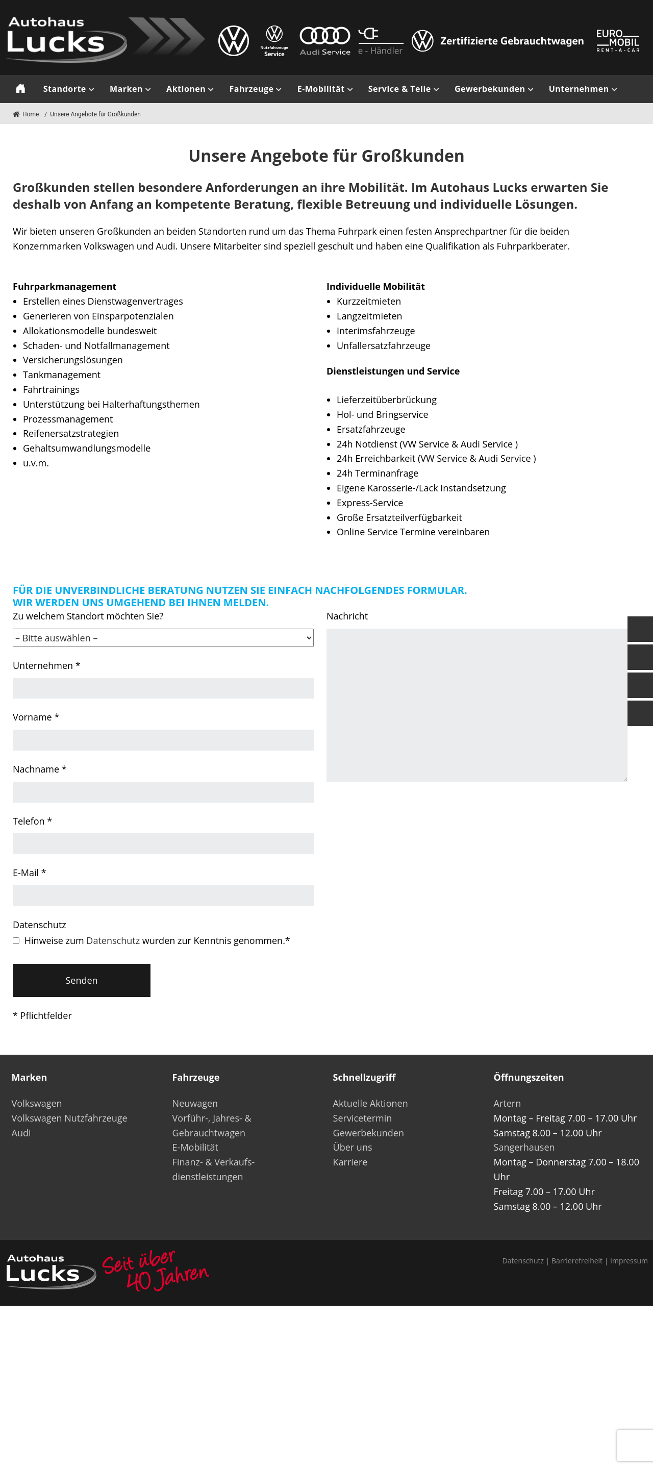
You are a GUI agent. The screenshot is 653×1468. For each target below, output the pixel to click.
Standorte (64, 88)
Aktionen (186, 88)
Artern (507, 1103)
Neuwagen (195, 1103)
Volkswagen (37, 1103)
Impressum (629, 1260)
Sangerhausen (524, 1147)
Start (20, 89)
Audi (21, 1133)
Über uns (352, 1147)
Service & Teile (399, 88)
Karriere (350, 1162)
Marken (126, 88)
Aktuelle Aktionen (370, 1103)
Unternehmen (579, 88)
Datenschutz (113, 940)
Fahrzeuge (251, 88)
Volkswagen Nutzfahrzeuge (70, 1118)
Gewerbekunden (490, 88)
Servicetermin (362, 1118)
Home (26, 114)
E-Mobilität (321, 88)
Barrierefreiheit (576, 1260)
